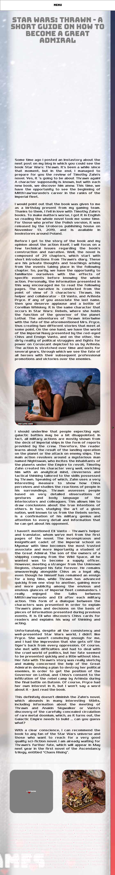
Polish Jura (100, 849)
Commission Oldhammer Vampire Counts (53, 833)
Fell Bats (101, 839)
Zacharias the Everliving (87, 830)
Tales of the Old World (42, 842)
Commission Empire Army (60, 836)
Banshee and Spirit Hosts (20, 849)
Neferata (32, 824)
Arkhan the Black (53, 830)
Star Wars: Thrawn (29, 861)
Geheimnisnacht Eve (52, 861)
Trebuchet (81, 852)
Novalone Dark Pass (18, 852)
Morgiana (59, 858)
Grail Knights (97, 861)
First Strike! (58, 864)
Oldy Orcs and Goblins (19, 827)
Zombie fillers (18, 824)
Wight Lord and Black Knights (65, 845)
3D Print (68, 852)
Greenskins (99, 824)
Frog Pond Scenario (90, 855)
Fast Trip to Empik (66, 867)
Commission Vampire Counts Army (27, 836)
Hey (80, 867)
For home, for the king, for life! (46, 852)
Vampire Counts (65, 842)
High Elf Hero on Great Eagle (49, 827)
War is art (45, 864)
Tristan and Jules (83, 849)
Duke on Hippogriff (62, 849)
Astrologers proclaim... (76, 861)
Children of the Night (94, 845)
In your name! (43, 849)
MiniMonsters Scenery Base (90, 833)
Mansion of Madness (40, 858)
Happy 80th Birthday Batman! (22, 864)
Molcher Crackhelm (72, 839)
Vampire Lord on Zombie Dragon (91, 842)
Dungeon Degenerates (20, 855)
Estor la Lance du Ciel (18, 842)
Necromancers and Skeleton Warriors (29, 845)
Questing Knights (97, 852)
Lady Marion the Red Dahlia (32, 839)
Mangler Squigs (60, 824)
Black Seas (82, 836)
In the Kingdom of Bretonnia (80, 858)
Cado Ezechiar (34, 830)
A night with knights (77, 864)
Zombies (89, 839)
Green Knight (40, 855)
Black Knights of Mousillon (80, 827)
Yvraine (69, 830)
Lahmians (44, 824)
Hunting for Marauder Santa (64, 855)
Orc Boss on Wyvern (80, 824)
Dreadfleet (54, 839)
